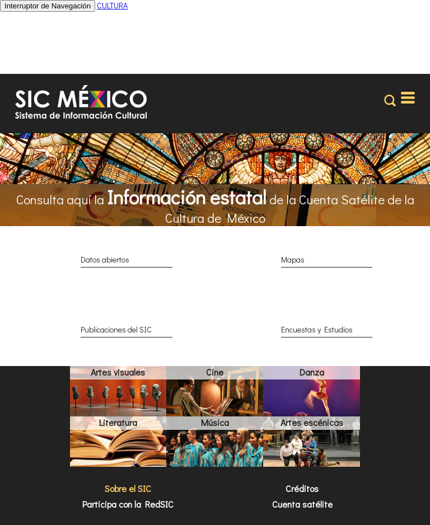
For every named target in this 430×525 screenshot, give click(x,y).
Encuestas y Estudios (317, 329)
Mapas (293, 259)
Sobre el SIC (128, 488)
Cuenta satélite (302, 504)
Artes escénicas (312, 422)
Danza (312, 372)
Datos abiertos (105, 259)
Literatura (118, 422)
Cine (214, 372)
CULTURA (112, 5)
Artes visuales (118, 372)
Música (215, 422)
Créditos (302, 488)
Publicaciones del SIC (116, 329)
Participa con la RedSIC (128, 504)
